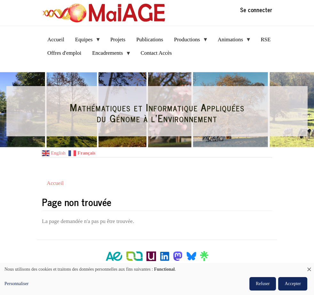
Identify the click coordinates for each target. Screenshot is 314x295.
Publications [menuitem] (149, 39)
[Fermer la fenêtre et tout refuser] (309, 267)
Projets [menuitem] (117, 39)
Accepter (293, 283)
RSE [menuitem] (266, 39)
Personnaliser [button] (16, 283)
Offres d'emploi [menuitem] (64, 53)
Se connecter (256, 9)
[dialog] (157, 279)
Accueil (55, 183)
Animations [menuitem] (231, 41)
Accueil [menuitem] (55, 39)
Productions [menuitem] (188, 41)
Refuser (263, 283)
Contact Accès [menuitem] (156, 53)
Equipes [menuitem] (85, 41)
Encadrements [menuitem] (109, 55)
